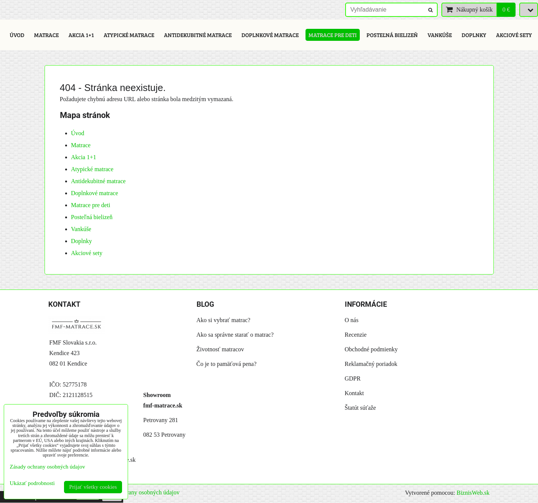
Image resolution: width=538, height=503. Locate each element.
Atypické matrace (129, 35)
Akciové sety (514, 35)
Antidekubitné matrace (198, 35)
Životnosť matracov (220, 349)
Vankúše (440, 35)
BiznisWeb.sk (472, 493)
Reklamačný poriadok (371, 364)
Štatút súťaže (360, 407)
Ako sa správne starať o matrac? (235, 334)
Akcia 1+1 (81, 35)
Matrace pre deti (332, 35)
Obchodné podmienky (371, 349)
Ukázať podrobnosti (32, 483)
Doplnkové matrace (270, 35)
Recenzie (356, 334)
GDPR (353, 378)
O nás (352, 320)
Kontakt (354, 393)
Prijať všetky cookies (93, 487)
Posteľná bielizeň (392, 35)
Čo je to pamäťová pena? (227, 364)
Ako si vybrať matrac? (223, 320)
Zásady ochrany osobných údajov (139, 492)
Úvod (17, 35)
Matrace (46, 35)
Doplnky (474, 35)
